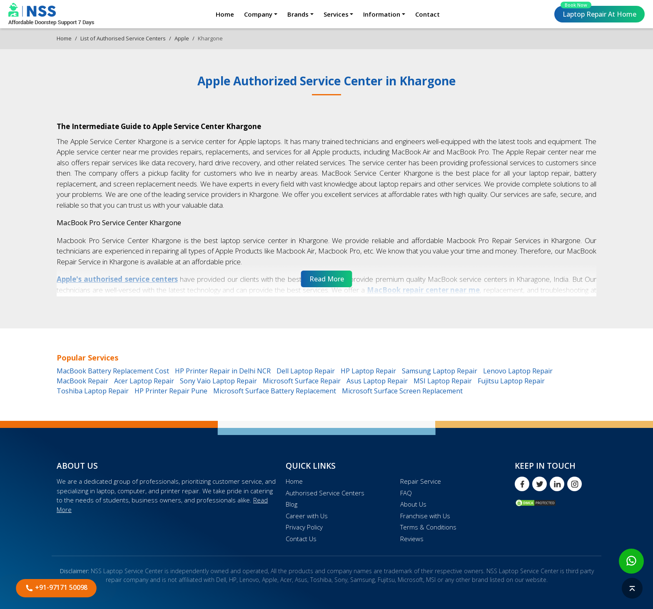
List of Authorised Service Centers (123, 38)
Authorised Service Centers (325, 493)
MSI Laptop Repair (443, 380)
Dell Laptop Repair (306, 370)
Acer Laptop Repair (144, 380)
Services (336, 14)
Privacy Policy (304, 527)
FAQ (406, 493)
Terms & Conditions (428, 527)
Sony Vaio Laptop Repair (218, 380)
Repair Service (420, 481)
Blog (291, 504)
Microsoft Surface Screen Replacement (402, 390)
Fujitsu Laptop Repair (511, 380)
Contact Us (301, 538)
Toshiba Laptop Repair (93, 390)
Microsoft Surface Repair (302, 380)
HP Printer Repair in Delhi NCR (223, 370)
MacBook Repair (82, 380)
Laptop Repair (598, 12)
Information (381, 14)
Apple (181, 38)
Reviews (412, 538)
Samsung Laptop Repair (439, 370)
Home (225, 14)
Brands (298, 14)
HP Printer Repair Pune (171, 390)
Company (258, 14)
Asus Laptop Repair (377, 380)
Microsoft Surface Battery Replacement (274, 390)
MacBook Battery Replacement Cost (113, 370)
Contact (427, 14)
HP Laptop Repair (368, 370)
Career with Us (307, 516)
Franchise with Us (425, 516)
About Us (413, 504)
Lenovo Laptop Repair (518, 370)
